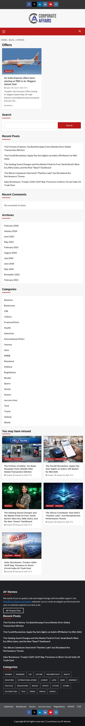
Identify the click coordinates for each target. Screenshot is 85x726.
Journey (8, 344)
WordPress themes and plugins (17, 601)
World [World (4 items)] (53, 691)
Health (7, 328)
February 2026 (11, 225)
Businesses (9, 305)
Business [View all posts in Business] (8, 459)
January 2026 (10, 231)
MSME (7, 355)
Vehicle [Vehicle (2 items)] (42, 691)
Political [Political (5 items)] (9, 686)
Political (8, 367)
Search (6, 114)
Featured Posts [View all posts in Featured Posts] (61, 459)
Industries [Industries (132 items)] (9, 680)
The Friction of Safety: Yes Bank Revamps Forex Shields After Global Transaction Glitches (37, 148)
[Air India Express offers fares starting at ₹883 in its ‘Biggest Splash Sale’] (21, 61)
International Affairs (14, 339)
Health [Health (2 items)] (67, 674)
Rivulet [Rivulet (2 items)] (35, 686)
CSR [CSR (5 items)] (30, 674)
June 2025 (9, 236)
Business (8, 300)
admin (8, 88)
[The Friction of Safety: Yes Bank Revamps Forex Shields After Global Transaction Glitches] (21, 449)
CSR (6, 311)
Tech (6, 405)
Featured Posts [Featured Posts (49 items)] (53, 674)
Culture (8, 316)
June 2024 (9, 263)
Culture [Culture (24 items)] (38, 674)
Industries (9, 333)
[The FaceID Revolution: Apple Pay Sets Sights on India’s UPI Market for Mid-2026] (63, 449)
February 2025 (11, 247)
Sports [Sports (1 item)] (45, 686)
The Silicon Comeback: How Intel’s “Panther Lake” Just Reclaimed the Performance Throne (37, 175)
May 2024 (9, 269)
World (7, 422)
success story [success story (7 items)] (11, 691)
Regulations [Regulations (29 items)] (22, 686)
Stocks (7, 389)
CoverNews (51, 721)
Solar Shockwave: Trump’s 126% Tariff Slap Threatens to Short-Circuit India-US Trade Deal (42, 183)
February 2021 (11, 280)
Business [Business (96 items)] (8, 674)
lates (6, 350)
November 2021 (12, 274)
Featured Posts (11, 322)
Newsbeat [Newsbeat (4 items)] (73, 680)
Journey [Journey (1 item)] (44, 680)
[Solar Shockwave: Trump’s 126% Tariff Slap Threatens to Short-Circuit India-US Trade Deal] (21, 545)
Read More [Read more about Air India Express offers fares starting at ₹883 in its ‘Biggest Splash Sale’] (8, 105)
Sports (7, 383)
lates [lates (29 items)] (54, 680)
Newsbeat (9, 361)
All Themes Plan (13, 610)
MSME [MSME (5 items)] (62, 680)
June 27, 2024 (18, 88)
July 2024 (8, 258)
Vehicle (8, 417)
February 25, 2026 (63, 522)
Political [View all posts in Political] (18, 555)
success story (10, 400)
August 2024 (10, 253)
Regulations (10, 372)
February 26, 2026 (21, 475)
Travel (7, 411)
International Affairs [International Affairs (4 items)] (27, 680)
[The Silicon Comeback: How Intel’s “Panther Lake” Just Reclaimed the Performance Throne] (63, 496)
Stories (7, 394)
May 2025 (9, 242)
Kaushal (9, 475)
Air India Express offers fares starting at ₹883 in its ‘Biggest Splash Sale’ (20, 81)
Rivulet (7, 378)
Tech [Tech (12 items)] (23, 691)
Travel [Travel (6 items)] (32, 691)
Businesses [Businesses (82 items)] (20, 674)
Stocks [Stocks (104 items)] (56, 686)
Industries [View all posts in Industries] (8, 71)
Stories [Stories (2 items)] (66, 686)
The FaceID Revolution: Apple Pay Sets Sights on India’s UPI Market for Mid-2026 (41, 157)
